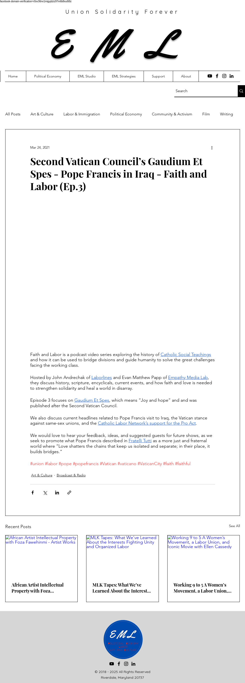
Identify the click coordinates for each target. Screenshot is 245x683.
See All (234, 526)
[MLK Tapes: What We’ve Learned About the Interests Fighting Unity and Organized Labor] (122, 555)
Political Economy (126, 114)
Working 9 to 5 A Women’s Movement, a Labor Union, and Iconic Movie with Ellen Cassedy (202, 588)
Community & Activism (172, 114)
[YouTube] (210, 76)
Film (206, 114)
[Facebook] (217, 76)
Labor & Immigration (81, 114)
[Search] (202, 91)
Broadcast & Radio (71, 475)
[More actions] (212, 147)
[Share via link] (69, 492)
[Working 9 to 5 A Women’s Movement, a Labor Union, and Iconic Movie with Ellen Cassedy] (204, 555)
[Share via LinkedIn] (57, 492)
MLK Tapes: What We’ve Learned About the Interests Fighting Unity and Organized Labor (120, 588)
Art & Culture (41, 114)
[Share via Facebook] (32, 492)
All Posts (12, 114)
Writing (226, 114)
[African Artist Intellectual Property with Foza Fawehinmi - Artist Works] (41, 555)
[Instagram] (224, 76)
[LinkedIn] (231, 76)
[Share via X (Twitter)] (44, 492)
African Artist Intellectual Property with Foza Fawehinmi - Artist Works (37, 588)
